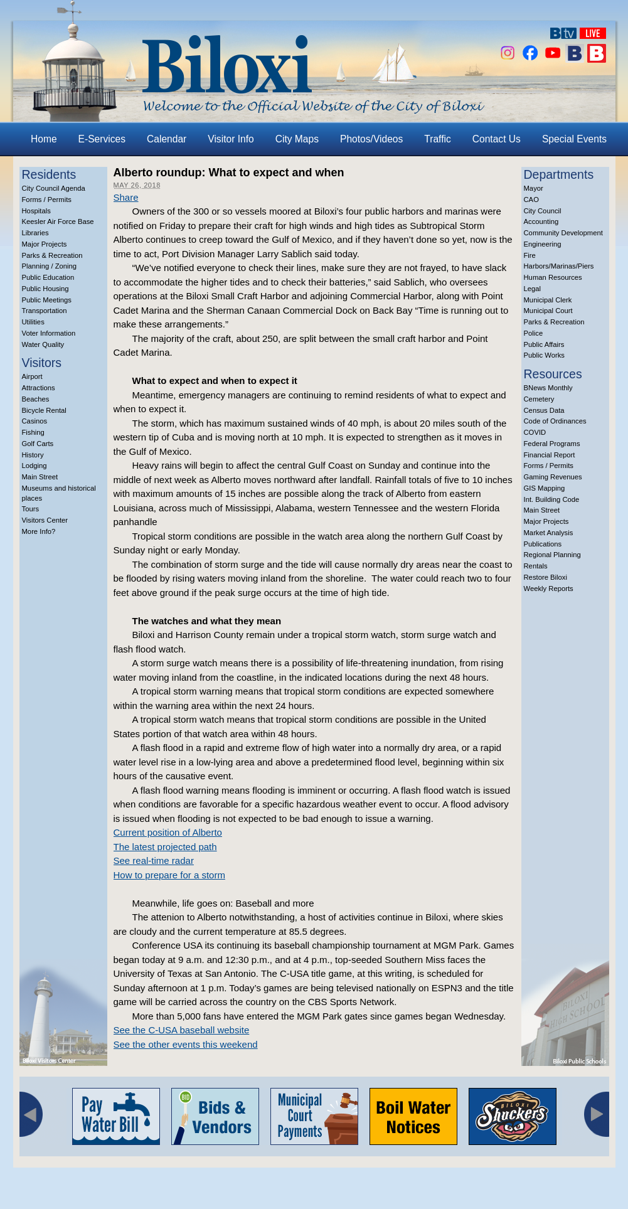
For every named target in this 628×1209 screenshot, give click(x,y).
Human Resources (553, 277)
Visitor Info (230, 139)
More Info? (39, 531)
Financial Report (549, 455)
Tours (31, 509)
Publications (543, 544)
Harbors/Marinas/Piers (559, 266)
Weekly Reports (548, 588)
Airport (32, 376)
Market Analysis (548, 532)
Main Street (40, 477)
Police (533, 333)
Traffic (437, 139)
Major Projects (44, 244)
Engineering (542, 244)
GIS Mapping (544, 488)
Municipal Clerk (548, 300)
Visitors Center (45, 520)
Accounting (541, 221)
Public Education (48, 277)
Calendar (166, 139)
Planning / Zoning (49, 266)
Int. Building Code (552, 499)
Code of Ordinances (555, 421)
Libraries (35, 233)
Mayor (533, 188)
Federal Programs (552, 443)
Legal (532, 288)
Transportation (44, 310)
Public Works (544, 355)
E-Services (101, 139)
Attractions (38, 387)
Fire (530, 255)
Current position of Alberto (168, 832)
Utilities (33, 322)
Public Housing (45, 288)
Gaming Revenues (553, 477)
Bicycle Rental (44, 410)
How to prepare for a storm (169, 875)
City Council (542, 211)
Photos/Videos (371, 139)
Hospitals (36, 211)
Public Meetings (47, 300)
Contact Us (496, 139)
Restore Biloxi (545, 577)
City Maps (297, 139)
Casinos (35, 421)
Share (126, 197)
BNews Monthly (548, 387)
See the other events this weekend (186, 1044)
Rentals (536, 566)
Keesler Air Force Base (58, 221)
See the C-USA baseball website (182, 1030)
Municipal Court (548, 310)
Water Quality (43, 344)
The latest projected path (165, 846)
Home (44, 139)
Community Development (563, 233)
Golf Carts (38, 443)
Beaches (36, 399)
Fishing (33, 432)
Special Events (574, 139)
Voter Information (49, 333)
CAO (531, 199)
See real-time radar (154, 860)
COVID (535, 432)
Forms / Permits (47, 199)
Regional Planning (552, 554)
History (33, 455)
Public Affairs (544, 344)
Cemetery (539, 399)
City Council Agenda (53, 188)
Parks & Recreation (52, 255)
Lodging (34, 465)
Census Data (544, 410)
